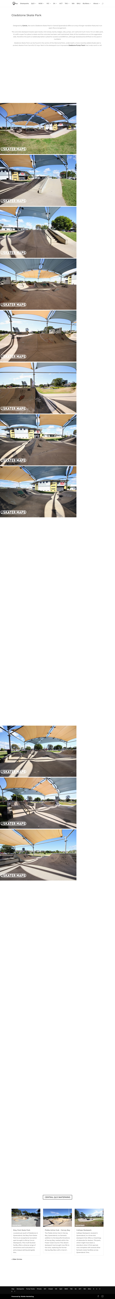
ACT (60, 3)
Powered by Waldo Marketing (23, 1296)
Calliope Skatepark (83, 1230)
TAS (66, 3)
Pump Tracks (30, 1289)
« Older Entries (17, 1259)
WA (73, 3)
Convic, (25, 25)
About (95, 3)
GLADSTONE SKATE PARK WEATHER (57, 96)
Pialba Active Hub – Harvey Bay (57, 1230)
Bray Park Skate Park (21, 1230)
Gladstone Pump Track (76, 45)
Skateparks (24, 3)
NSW (40, 3)
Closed (50, 1289)
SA (54, 3)
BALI (78, 3)
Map (16, 3)
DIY (45, 1289)
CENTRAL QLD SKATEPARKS (57, 1197)
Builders (86, 3)
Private (39, 1289)
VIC (48, 3)
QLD (32, 3)
